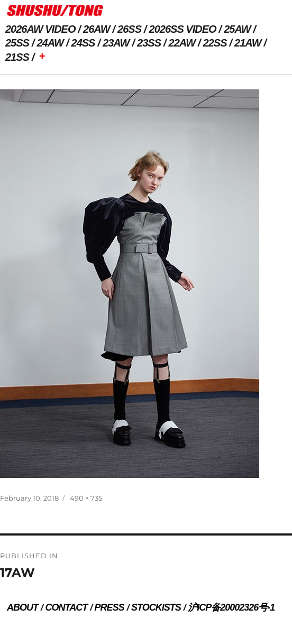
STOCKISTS (156, 607)
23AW (116, 43)
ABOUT (22, 607)
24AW (50, 43)
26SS (129, 29)
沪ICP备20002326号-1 (231, 607)
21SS (17, 57)
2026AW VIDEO (40, 29)
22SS (215, 43)
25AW (237, 29)
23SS (149, 43)
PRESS (109, 607)
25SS (17, 43)
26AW (96, 29)
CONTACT (66, 607)
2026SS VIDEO (182, 29)
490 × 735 (86, 498)
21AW (247, 43)
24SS (83, 43)
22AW (182, 43)
